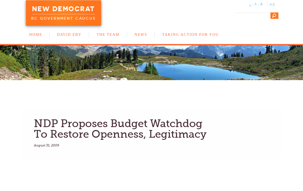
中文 (272, 4)
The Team (108, 35)
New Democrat (63, 9)
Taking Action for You (190, 35)
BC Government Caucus (63, 18)
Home (35, 35)
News (140, 35)
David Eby (69, 35)
